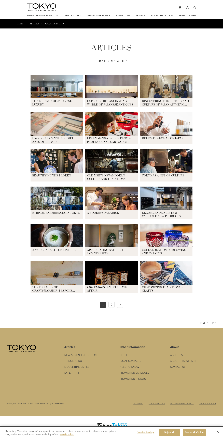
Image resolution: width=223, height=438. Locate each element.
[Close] (217, 431)
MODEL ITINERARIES (99, 15)
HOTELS (140, 15)
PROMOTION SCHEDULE (134, 372)
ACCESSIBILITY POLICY (182, 403)
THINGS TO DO (71, 15)
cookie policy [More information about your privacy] (67, 434)
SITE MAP (138, 403)
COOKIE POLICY (157, 403)
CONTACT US (178, 366)
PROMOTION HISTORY (132, 378)
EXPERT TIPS (123, 15)
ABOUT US (176, 355)
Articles (69, 347)
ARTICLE (34, 24)
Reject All (169, 432)
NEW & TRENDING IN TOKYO (41, 15)
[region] (111, 432)
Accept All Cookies (194, 432)
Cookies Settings (145, 432)
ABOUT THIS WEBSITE (183, 361)
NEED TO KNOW (187, 15)
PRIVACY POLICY (207, 403)
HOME (20, 24)
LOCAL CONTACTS (160, 15)
